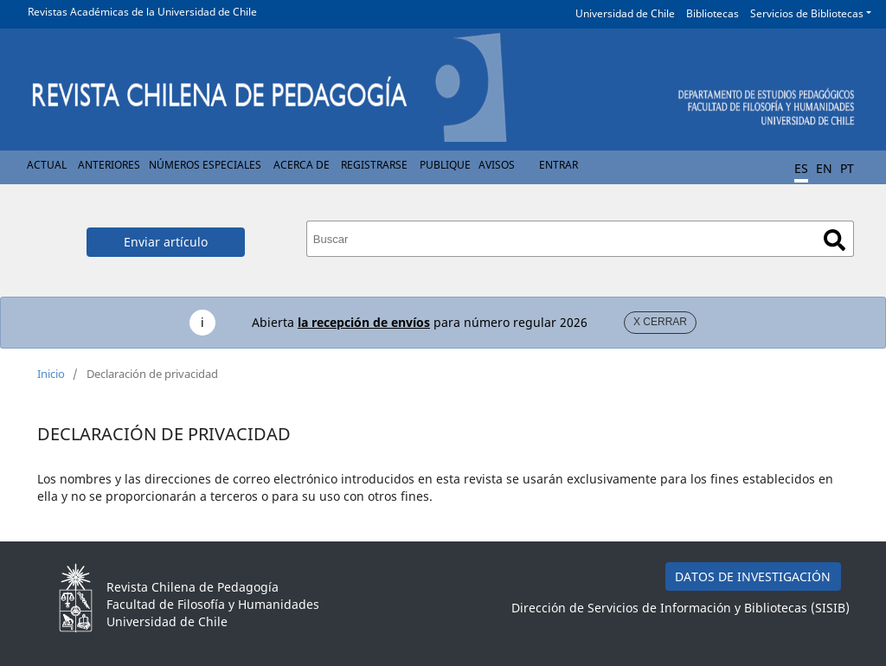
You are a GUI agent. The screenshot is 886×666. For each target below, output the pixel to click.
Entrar (558, 164)
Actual (47, 164)
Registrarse (374, 164)
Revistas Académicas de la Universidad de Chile (142, 11)
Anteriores (109, 164)
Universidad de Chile (625, 13)
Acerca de (301, 164)
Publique (445, 164)
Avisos (496, 164)
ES (801, 168)
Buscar (834, 240)
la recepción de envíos (364, 322)
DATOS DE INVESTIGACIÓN (753, 576)
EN (824, 168)
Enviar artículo (166, 242)
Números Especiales (205, 164)
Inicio (51, 373)
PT (847, 168)
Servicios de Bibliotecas (807, 13)
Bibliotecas (712, 13)
